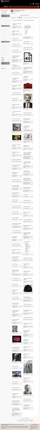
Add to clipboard (20, 26)
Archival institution (3, 16)
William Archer (3, 49)
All (1, 17)
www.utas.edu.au (21, 424)
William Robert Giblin (4, 55)
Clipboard (30, 4)
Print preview (13, 17)
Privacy (13, 427)
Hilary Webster (3, 37)
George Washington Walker (5, 31)
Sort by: (25, 17)
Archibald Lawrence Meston (5, 39)
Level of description (3, 63)
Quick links (33, 4)
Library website (16, 424)
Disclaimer (9, 427)
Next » (32, 420)
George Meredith (4, 36)
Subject (2, 59)
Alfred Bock (3, 44)
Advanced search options (25, 15)
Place (2, 57)
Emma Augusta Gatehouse (5, 54)
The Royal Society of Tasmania (6, 32)
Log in (37, 3)
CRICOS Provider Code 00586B (23, 426)
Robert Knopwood (4, 29)
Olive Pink (2, 38)
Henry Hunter (3, 45)
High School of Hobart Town (5, 50)
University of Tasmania (4, 28)
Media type (3, 68)
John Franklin (3, 33)
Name (2, 41)
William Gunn (3, 51)
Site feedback (23, 427)
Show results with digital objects (29, 20)
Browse (5, 6)
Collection (2, 66)
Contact (2, 427)
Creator (3, 26)
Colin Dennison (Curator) (5, 34)
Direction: (32, 17)
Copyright (5, 427)
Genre (2, 60)
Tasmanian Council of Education (6, 46)
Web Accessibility (17, 427)
